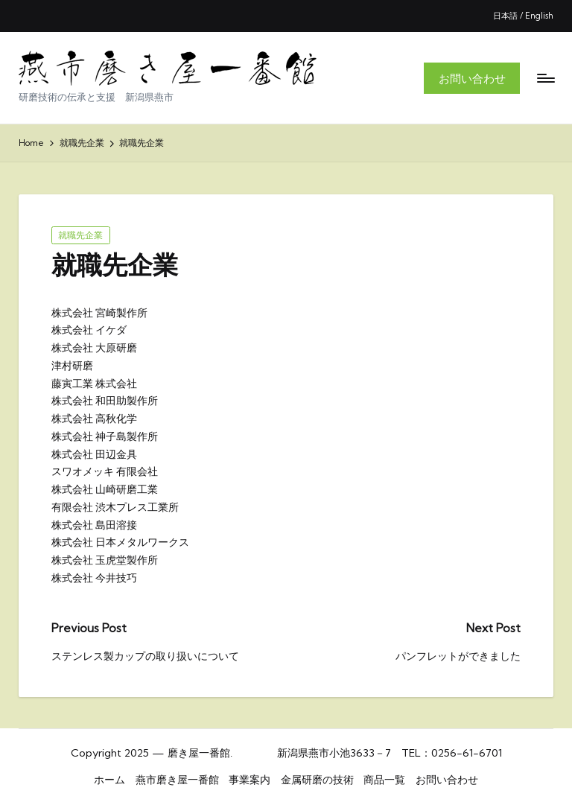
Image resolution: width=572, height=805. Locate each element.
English (539, 15)
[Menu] (545, 78)
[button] (472, 78)
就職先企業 (80, 235)
